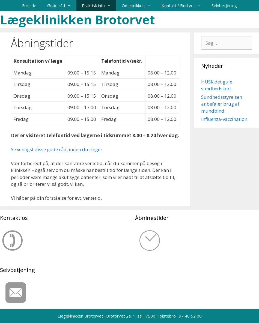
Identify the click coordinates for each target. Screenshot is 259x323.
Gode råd (61, 5)
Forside (29, 5)
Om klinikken (139, 5)
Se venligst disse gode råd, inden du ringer (56, 149)
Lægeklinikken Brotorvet (77, 19)
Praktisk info (99, 5)
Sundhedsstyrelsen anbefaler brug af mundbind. (221, 104)
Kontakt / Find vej (184, 5)
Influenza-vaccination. (224, 119)
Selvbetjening (224, 5)
